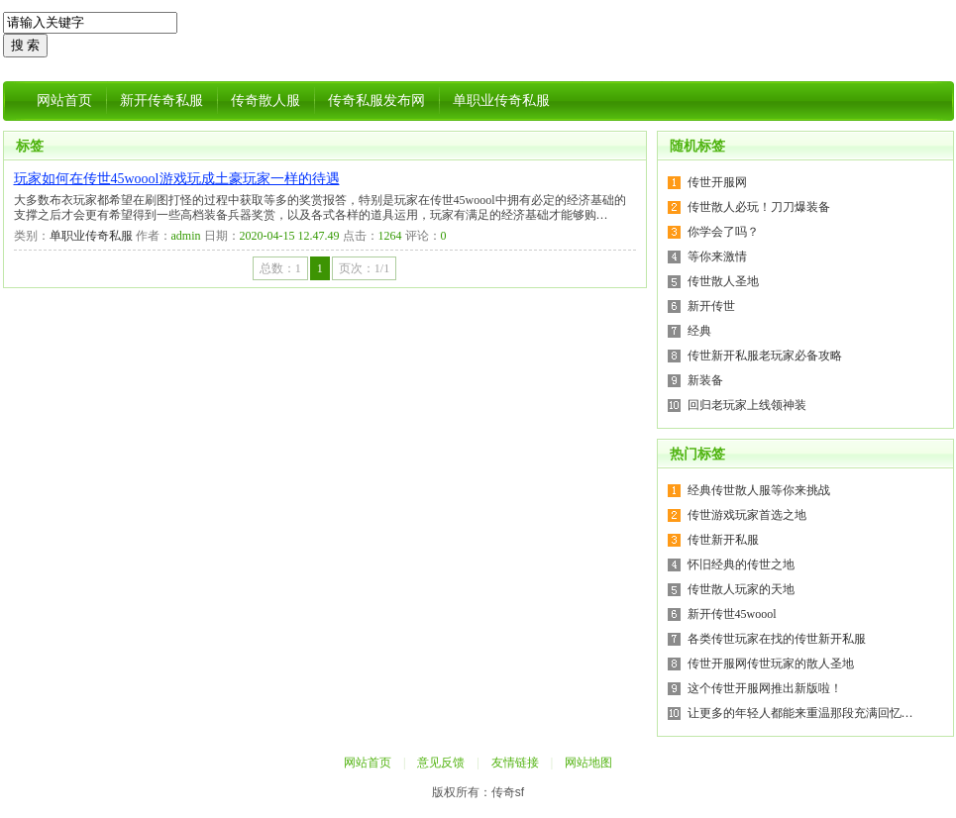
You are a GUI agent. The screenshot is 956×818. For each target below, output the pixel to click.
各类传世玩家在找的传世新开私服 (777, 639)
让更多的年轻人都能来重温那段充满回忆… (800, 713)
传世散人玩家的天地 (741, 589)
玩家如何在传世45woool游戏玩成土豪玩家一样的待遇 (177, 178)
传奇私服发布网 (376, 100)
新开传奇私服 (161, 100)
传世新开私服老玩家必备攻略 (765, 355)
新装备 (705, 380)
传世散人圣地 (723, 281)
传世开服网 (717, 182)
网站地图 (588, 762)
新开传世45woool (732, 614)
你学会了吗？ (723, 232)
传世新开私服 (723, 540)
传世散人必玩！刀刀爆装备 (759, 207)
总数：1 (280, 268)
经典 (699, 331)
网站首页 (64, 100)
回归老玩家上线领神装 (747, 405)
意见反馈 (441, 762)
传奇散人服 (265, 100)
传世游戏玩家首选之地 (747, 515)
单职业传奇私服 (501, 100)
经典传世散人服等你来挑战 (759, 490)
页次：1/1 (364, 268)
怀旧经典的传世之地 (741, 564)
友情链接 (515, 762)
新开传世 (711, 306)
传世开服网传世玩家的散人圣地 (771, 663)
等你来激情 (717, 256)
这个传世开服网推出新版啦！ (765, 688)
